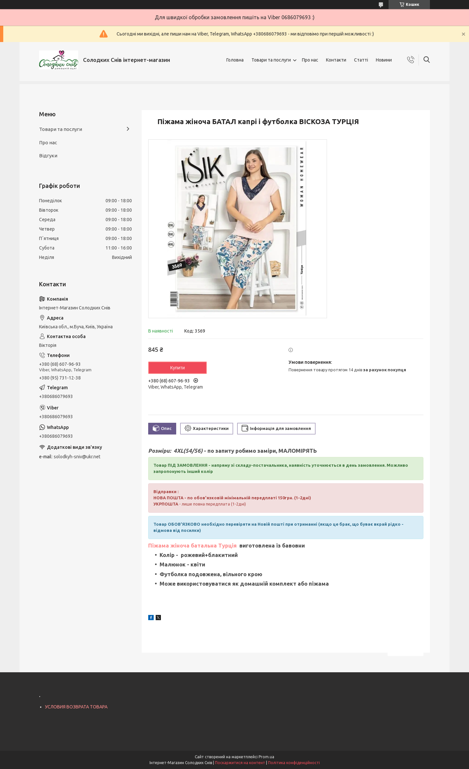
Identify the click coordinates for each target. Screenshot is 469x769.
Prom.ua (266, 757)
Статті (361, 60)
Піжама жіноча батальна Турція (193, 545)
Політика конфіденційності (294, 763)
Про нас (310, 60)
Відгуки (48, 155)
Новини (384, 60)
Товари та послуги (271, 60)
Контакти (336, 60)
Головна (235, 60)
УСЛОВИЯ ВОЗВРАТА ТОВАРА (76, 706)
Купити (177, 367)
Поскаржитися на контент (240, 763)
